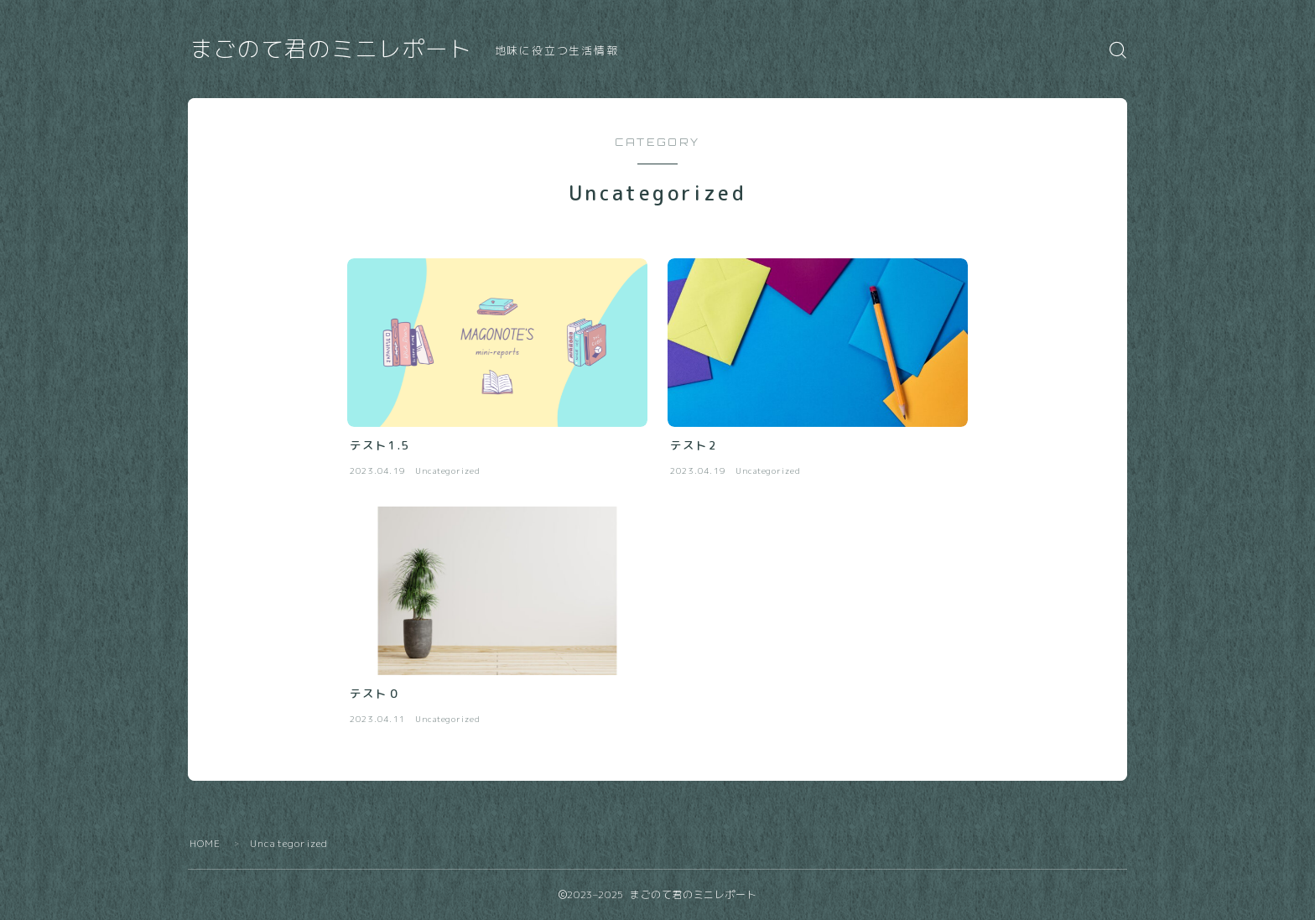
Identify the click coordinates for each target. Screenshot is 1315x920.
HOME (205, 843)
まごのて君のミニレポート (331, 49)
